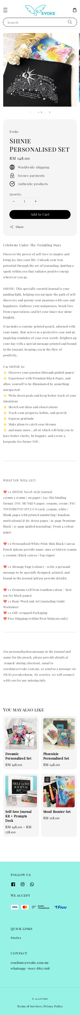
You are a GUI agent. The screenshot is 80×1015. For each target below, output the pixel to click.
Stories (16, 938)
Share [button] (17, 227)
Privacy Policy (53, 1006)
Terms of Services (29, 1006)
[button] (5, 10)
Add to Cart (40, 214)
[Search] (70, 22)
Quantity (16, 194)
